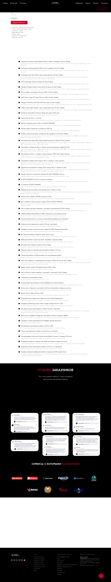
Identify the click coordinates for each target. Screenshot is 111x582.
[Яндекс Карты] (24, 560)
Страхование (37, 568)
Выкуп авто (59, 568)
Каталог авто (60, 562)
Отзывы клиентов (61, 572)
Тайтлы (58, 558)
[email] (19, 560)
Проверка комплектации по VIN (64, 566)
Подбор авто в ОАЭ (38, 562)
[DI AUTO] (22, 560)
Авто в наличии (60, 560)
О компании (60, 570)
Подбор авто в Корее (39, 560)
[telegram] (12, 560)
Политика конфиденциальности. (87, 565)
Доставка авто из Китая (39, 566)
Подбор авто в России (39, 556)
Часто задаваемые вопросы (63, 556)
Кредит (35, 570)
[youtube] (14, 560)
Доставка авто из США (39, 564)
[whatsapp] (17, 560)
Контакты (59, 574)
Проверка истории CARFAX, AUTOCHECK (67, 564)
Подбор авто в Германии (39, 558)
